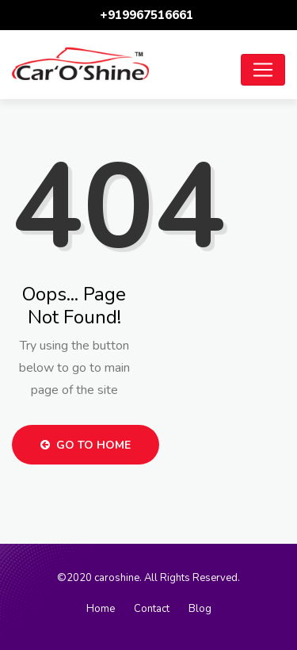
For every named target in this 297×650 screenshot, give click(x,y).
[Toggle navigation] (263, 70)
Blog (199, 609)
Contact (151, 609)
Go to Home (85, 445)
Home (100, 609)
